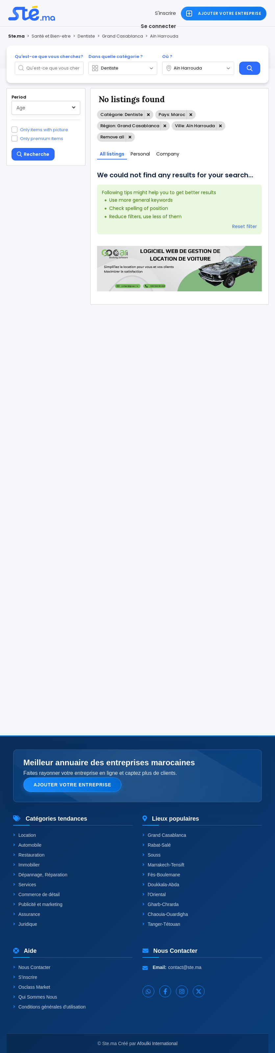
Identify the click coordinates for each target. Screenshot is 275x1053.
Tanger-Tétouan (161, 924)
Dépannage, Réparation (40, 874)
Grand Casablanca (164, 835)
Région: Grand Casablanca (129, 126)
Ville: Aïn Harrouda (195, 126)
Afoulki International (157, 1043)
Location (24, 835)
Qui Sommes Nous (35, 997)
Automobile (27, 845)
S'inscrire (165, 13)
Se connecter (158, 26)
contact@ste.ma (184, 967)
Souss (151, 855)
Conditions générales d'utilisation (49, 1006)
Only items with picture (44, 129)
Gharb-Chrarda (160, 904)
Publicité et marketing (38, 904)
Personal (140, 154)
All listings (112, 154)
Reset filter (244, 226)
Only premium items (41, 138)
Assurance (26, 914)
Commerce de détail (36, 894)
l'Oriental (154, 894)
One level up (34, 663)
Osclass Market (31, 987)
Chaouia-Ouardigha (165, 914)
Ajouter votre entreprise (72, 784)
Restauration (28, 855)
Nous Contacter (31, 967)
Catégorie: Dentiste (121, 114)
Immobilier (26, 864)
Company (167, 154)
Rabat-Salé (156, 845)
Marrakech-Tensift (163, 864)
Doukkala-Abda (160, 884)
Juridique (25, 924)
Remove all (112, 137)
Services (24, 884)
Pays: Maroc (172, 114)
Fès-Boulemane (161, 874)
